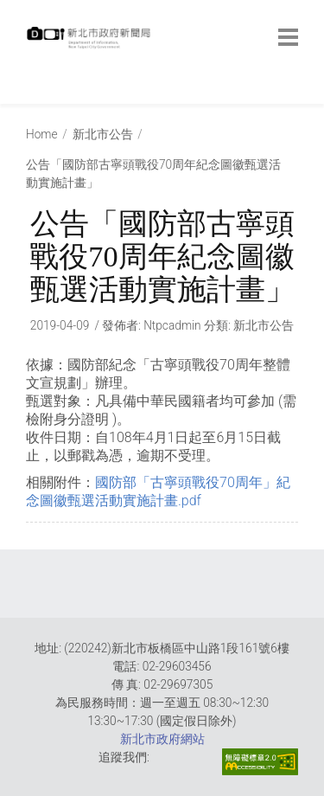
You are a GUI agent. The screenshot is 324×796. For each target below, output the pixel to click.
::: (30, 95)
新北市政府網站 (162, 739)
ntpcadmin (172, 325)
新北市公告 (103, 134)
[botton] (288, 37)
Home (42, 134)
